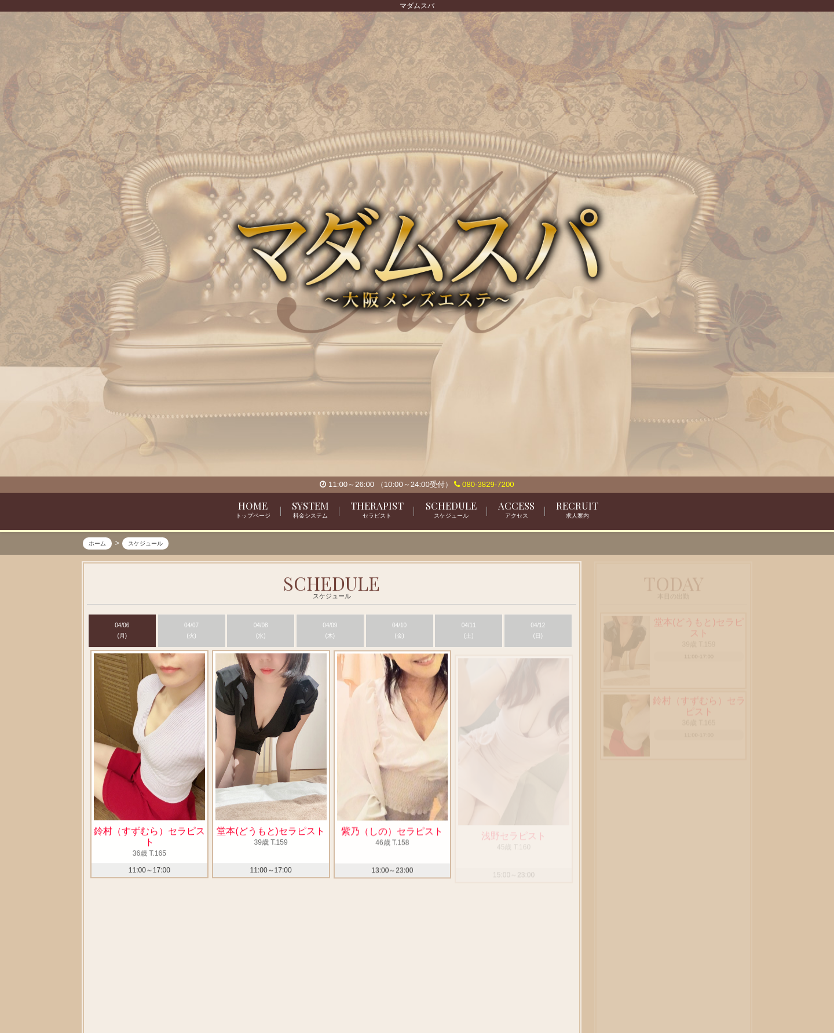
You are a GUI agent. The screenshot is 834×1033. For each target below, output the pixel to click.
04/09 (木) (330, 631)
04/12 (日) (538, 631)
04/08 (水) (261, 631)
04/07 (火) (191, 631)
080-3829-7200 (484, 484)
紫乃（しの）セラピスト (392, 836)
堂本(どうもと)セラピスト (270, 832)
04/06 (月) (122, 631)
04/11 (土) (469, 631)
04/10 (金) (399, 631)
